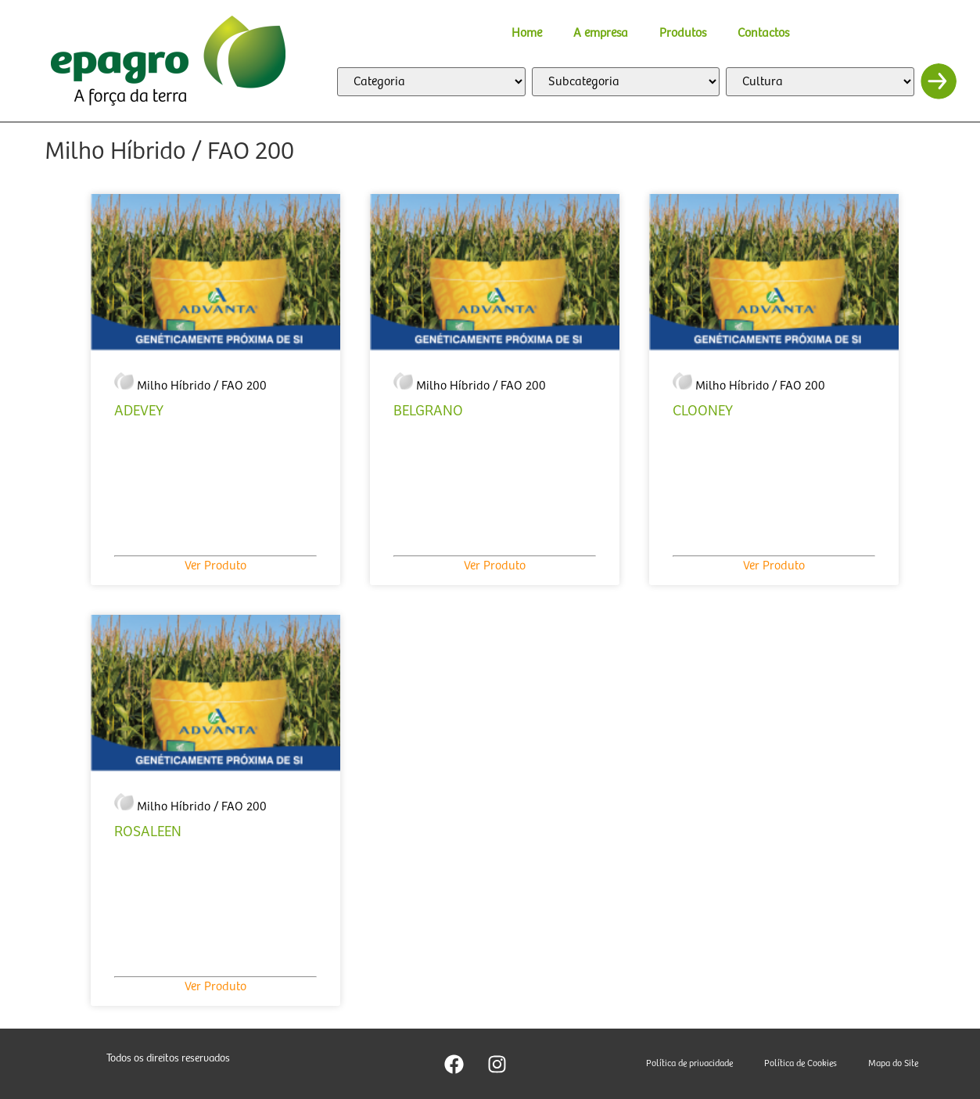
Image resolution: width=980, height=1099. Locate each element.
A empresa (600, 33)
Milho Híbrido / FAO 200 (202, 386)
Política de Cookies (800, 1063)
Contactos (763, 33)
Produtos (682, 33)
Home (527, 33)
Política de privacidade (689, 1063)
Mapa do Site (893, 1063)
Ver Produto (215, 566)
